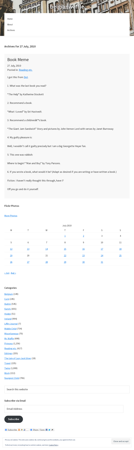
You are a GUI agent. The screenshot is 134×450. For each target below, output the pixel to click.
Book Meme (18, 59)
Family (7, 308)
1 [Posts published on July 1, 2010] (65, 235)
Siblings (8, 353)
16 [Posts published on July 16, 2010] (83, 248)
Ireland (7, 318)
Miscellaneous (11, 333)
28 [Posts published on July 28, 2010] (46, 262)
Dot (26, 77)
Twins (7, 368)
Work (7, 373)
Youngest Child (11, 378)
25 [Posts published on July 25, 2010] (120, 255)
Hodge (7, 313)
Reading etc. (26, 70)
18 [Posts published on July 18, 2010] (120, 248)
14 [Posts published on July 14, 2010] (46, 248)
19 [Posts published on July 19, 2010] (11, 255)
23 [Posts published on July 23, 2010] (83, 255)
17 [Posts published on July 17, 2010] (102, 248)
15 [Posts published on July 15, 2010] (65, 248)
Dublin (7, 303)
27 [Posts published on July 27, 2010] (28, 262)
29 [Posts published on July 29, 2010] (65, 262)
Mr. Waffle (9, 338)
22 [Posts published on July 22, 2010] (65, 255)
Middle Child (10, 328)
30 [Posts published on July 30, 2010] (83, 262)
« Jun (6, 272)
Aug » (13, 272)
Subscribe (13, 419)
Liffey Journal (11, 323)
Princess (8, 343)
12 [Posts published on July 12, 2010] (11, 248)
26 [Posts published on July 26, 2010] (11, 262)
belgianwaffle (67, 6)
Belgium (8, 294)
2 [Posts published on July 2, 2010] (83, 235)
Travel (7, 363)
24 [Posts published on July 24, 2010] (102, 255)
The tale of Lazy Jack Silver (17, 358)
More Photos (10, 215)
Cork (6, 298)
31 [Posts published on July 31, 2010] (102, 262)
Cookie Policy (53, 445)
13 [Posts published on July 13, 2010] (28, 248)
